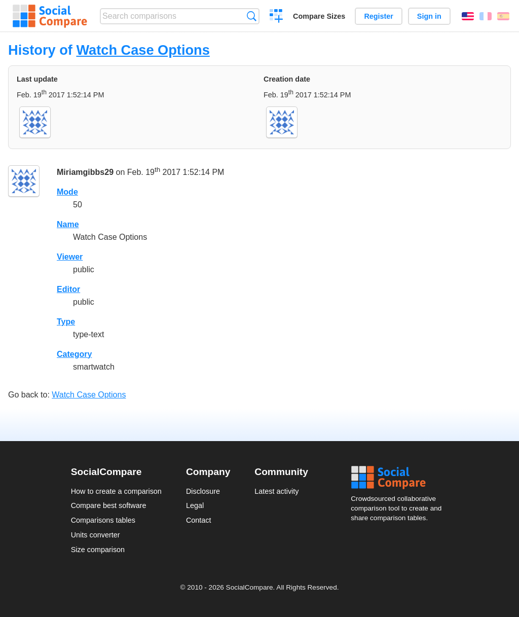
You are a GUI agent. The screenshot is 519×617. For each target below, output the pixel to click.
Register (378, 16)
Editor (68, 289)
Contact (198, 520)
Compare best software (108, 505)
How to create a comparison (116, 491)
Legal (195, 505)
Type (66, 321)
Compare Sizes (319, 16)
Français (485, 16)
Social (399, 477)
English (468, 16)
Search (251, 16)
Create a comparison (276, 17)
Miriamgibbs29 (85, 172)
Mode (67, 192)
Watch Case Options (142, 50)
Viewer (70, 256)
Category (74, 354)
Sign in (429, 16)
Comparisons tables (103, 520)
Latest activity (276, 491)
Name (68, 224)
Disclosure (203, 491)
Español (503, 16)
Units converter (95, 535)
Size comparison (98, 550)
